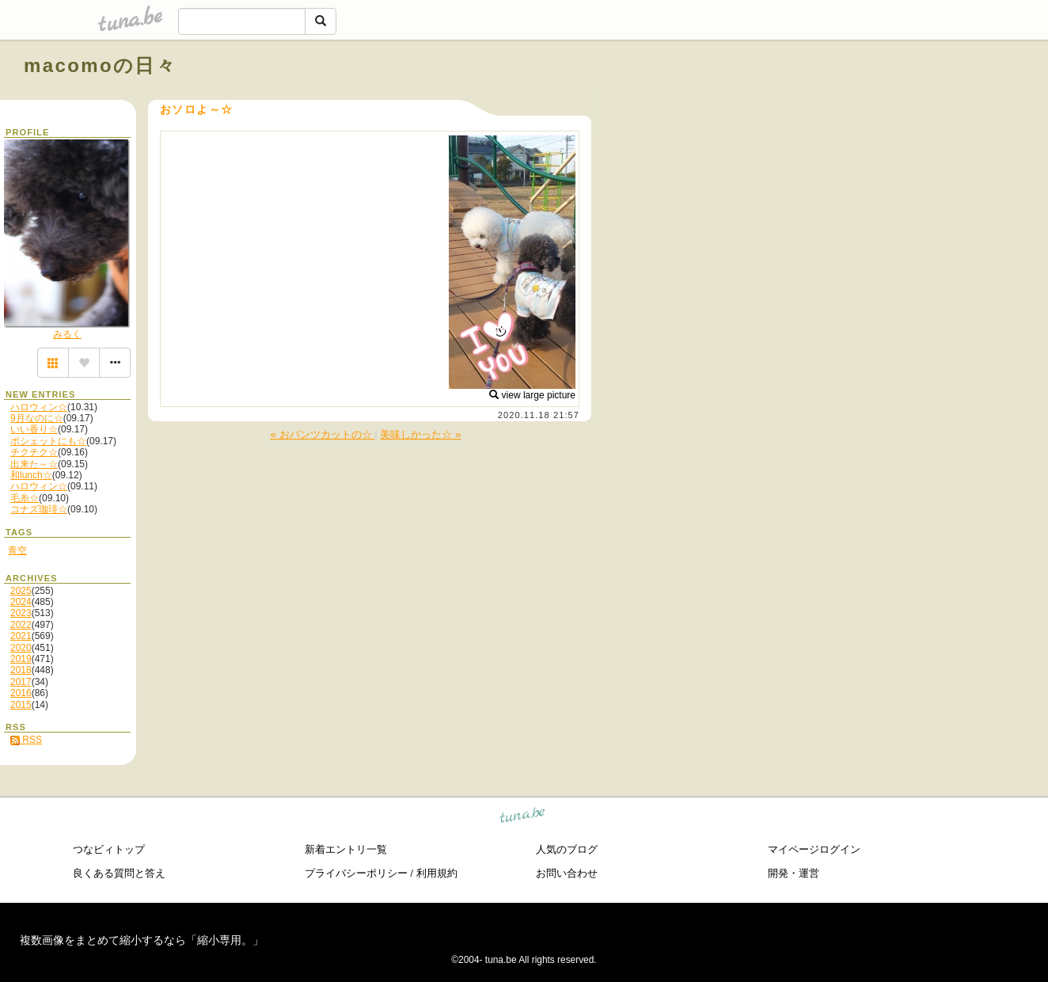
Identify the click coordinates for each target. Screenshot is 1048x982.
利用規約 (437, 873)
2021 (21, 635)
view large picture (532, 395)
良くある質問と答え (119, 873)
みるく (67, 334)
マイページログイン (814, 849)
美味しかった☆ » (420, 434)
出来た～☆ (34, 464)
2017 (21, 681)
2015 (21, 704)
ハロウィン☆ (38, 407)
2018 (21, 670)
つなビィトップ (109, 849)
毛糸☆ (24, 498)
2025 (21, 590)
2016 (21, 692)
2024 (21, 601)
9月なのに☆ (36, 418)
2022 (21, 624)
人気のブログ (567, 849)
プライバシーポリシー (356, 873)
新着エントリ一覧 (346, 849)
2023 (21, 613)
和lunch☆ (31, 475)
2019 (21, 658)
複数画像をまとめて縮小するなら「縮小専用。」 (142, 940)
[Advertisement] (844, 101)
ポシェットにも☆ (48, 441)
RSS (26, 739)
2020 (21, 647)
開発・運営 (793, 873)
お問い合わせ (567, 873)
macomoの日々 (100, 65)
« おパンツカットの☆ (322, 434)
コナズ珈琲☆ (38, 509)
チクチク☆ (34, 452)
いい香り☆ (34, 429)
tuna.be (523, 817)
